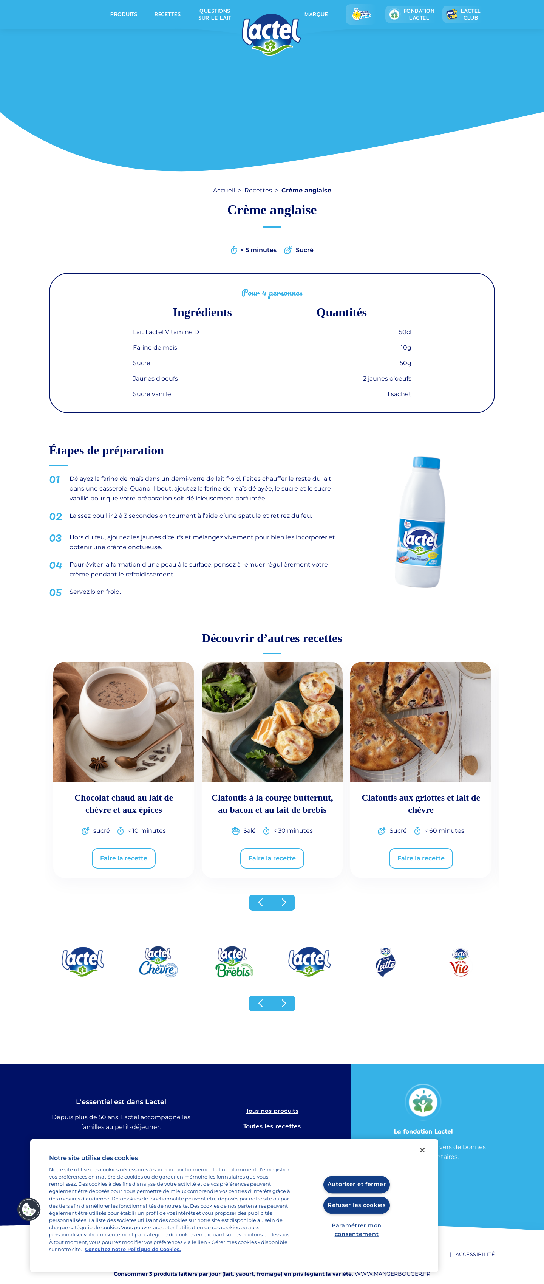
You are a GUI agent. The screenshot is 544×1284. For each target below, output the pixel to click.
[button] (260, 903)
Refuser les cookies (357, 1205)
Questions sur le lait (215, 14)
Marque (316, 14)
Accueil (224, 190)
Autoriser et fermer (357, 1184)
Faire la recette (123, 858)
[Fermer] (422, 1150)
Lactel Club (463, 14)
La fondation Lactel (423, 1131)
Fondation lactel (411, 14)
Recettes (168, 14)
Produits (123, 14)
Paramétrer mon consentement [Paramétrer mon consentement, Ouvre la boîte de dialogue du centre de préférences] (357, 1230)
